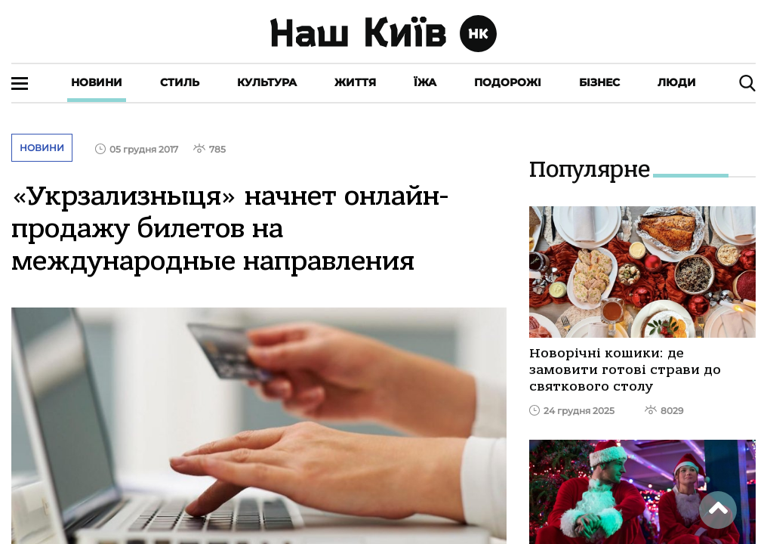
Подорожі (507, 82)
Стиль (179, 82)
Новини (96, 82)
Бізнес (599, 82)
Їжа (425, 82)
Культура (267, 82)
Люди (677, 82)
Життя (355, 82)
